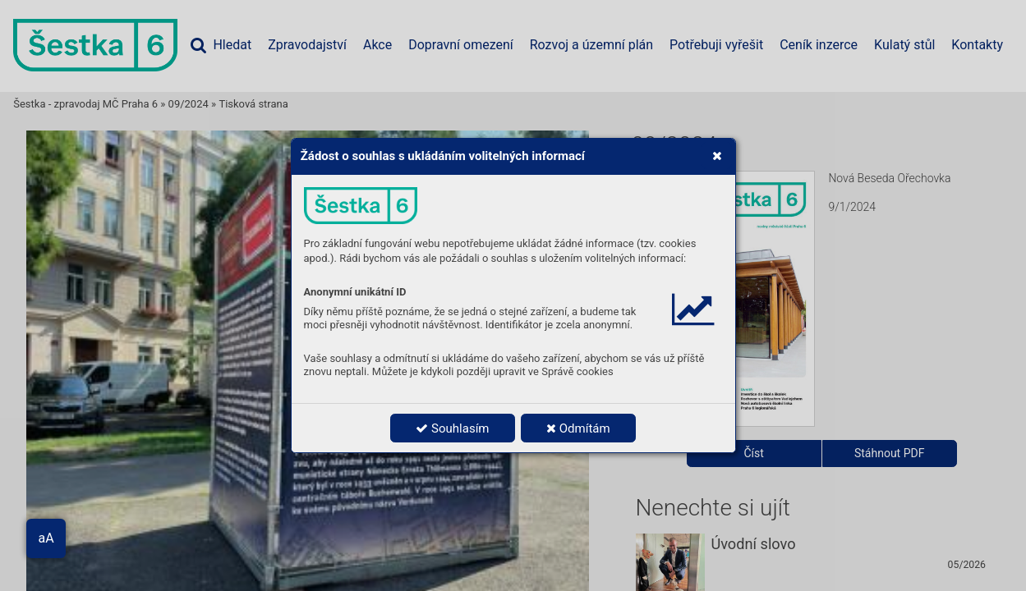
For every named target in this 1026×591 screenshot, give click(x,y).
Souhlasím (452, 428)
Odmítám (578, 428)
